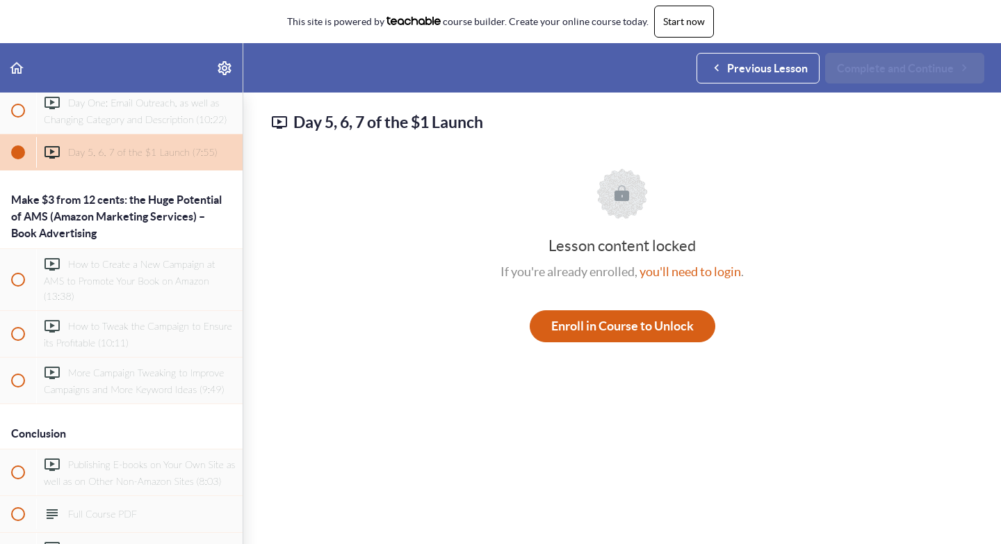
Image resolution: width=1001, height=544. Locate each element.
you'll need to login (690, 271)
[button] (17, 68)
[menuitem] (225, 68)
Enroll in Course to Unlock (622, 326)
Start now (684, 21)
